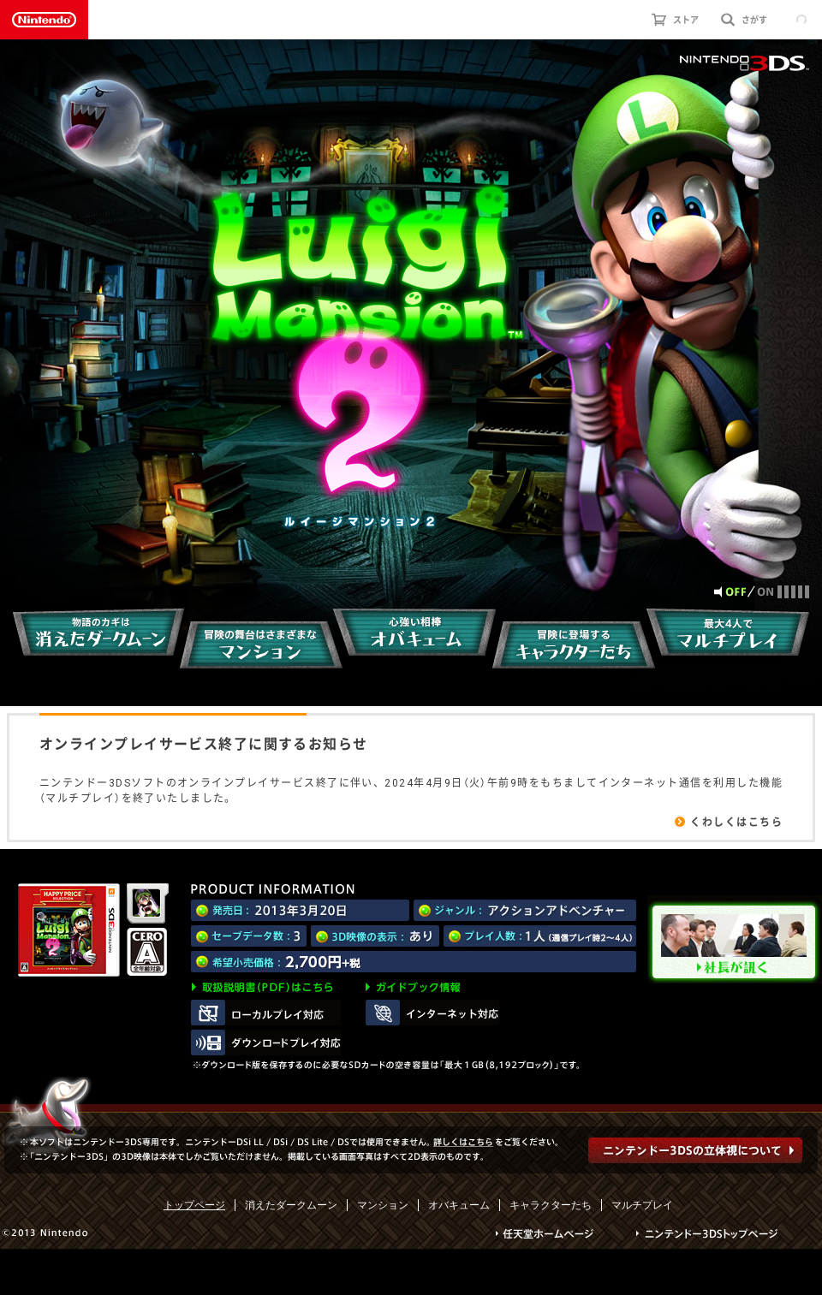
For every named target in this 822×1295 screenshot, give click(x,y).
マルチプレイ (642, 1205)
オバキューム (459, 1205)
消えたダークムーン (291, 1205)
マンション (382, 1205)
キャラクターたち (550, 1205)
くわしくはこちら (736, 821)
